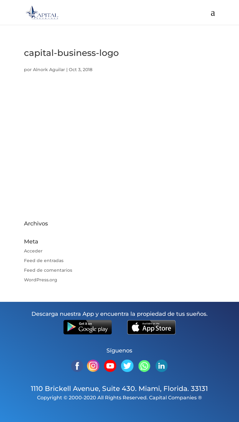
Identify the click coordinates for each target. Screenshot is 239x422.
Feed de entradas (43, 260)
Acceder (33, 251)
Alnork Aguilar (49, 69)
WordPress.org (40, 280)
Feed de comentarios (48, 270)
